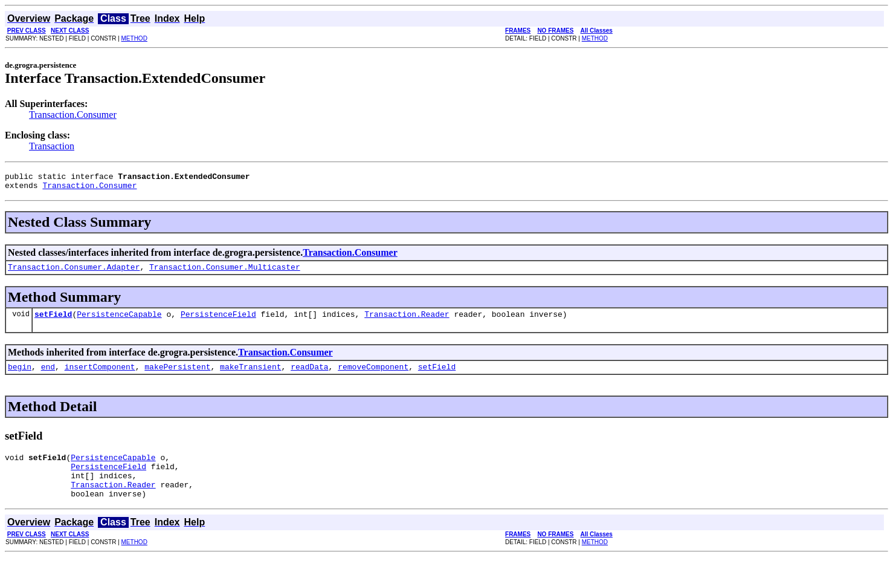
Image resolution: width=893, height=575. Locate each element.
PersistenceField (218, 321)
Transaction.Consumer (73, 114)
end (48, 375)
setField (53, 321)
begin (19, 375)
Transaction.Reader (406, 321)
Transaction (51, 146)
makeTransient (250, 375)
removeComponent (373, 375)
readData (309, 375)
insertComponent (100, 375)
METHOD (134, 38)
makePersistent (177, 375)
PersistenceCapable (119, 321)
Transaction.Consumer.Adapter (74, 272)
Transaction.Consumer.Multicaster (224, 272)
